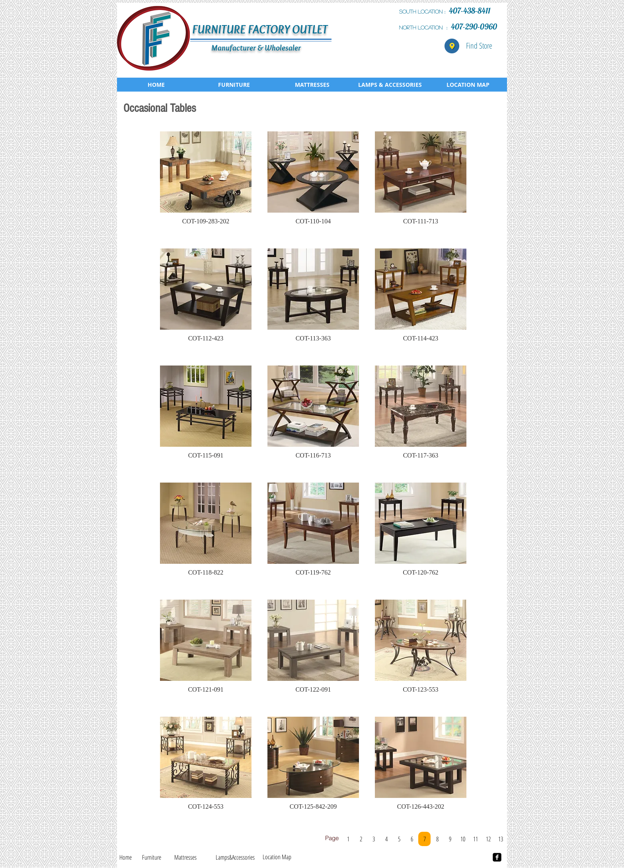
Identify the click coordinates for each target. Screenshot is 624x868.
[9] (450, 839)
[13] (500, 839)
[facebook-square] (497, 857)
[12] (488, 839)
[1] (348, 839)
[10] (462, 839)
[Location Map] (277, 856)
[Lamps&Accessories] (235, 857)
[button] (205, 182)
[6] (412, 839)
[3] (373, 839)
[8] (437, 839)
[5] (399, 839)
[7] (424, 839)
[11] (475, 839)
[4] (386, 839)
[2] (361, 839)
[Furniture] (151, 857)
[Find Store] (479, 45)
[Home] (125, 857)
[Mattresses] (185, 857)
